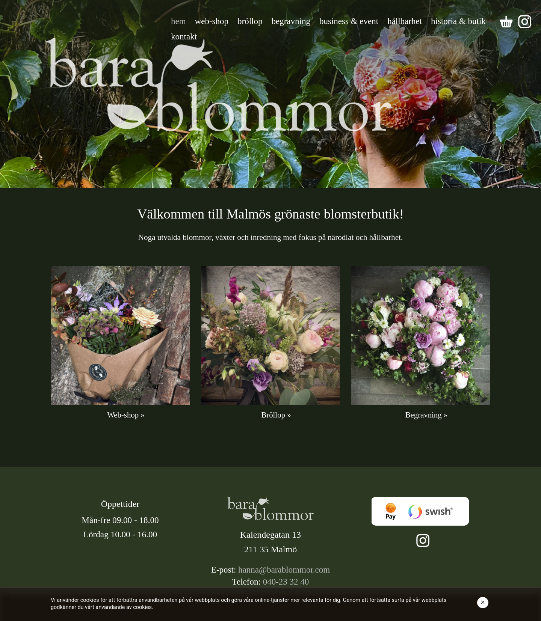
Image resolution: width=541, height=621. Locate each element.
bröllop (249, 21)
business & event (348, 21)
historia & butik (458, 21)
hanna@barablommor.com (284, 569)
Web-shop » (125, 414)
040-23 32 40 (286, 581)
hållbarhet (404, 21)
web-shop (211, 21)
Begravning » (426, 414)
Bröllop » (276, 414)
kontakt (184, 36)
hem (178, 21)
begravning (291, 21)
